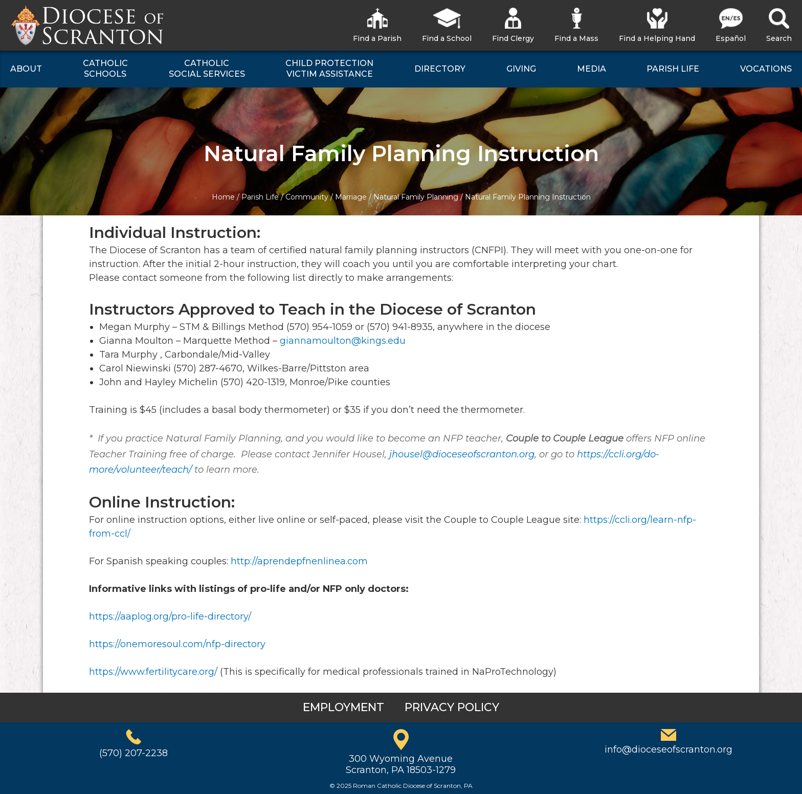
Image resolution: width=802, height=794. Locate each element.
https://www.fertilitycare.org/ (153, 671)
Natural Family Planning (415, 197)
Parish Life (260, 197)
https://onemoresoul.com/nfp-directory (177, 644)
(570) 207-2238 (133, 753)
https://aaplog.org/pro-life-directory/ (170, 616)
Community (306, 197)
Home (223, 197)
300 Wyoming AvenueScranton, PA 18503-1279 (401, 764)
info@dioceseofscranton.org (668, 749)
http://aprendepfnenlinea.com (299, 561)
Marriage (351, 197)
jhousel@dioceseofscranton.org (461, 454)
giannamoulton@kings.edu (343, 340)
